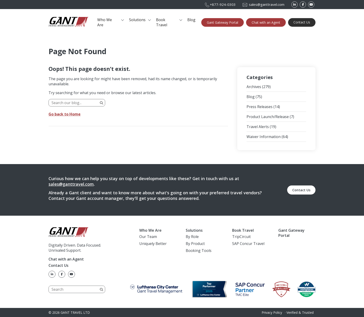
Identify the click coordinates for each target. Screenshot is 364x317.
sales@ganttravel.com (71, 184)
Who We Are (104, 22)
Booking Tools (198, 250)
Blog (191, 19)
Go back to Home (65, 114)
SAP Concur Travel (248, 243)
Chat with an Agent (266, 22)
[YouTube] (311, 4)
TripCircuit (241, 236)
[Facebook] (303, 4)
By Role (192, 236)
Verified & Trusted (300, 312)
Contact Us (301, 22)
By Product (195, 243)
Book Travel (161, 22)
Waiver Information (264, 136)
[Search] (77, 102)
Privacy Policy (272, 312)
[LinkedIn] (294, 4)
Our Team (148, 236)
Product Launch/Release (268, 116)
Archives (254, 86)
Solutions (137, 19)
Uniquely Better (153, 243)
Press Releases (260, 106)
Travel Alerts (258, 126)
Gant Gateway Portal (222, 22)
